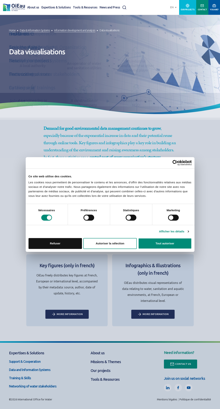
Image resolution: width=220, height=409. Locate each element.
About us (33, 7)
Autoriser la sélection (110, 243)
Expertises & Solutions (56, 7)
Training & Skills (20, 378)
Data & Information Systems (35, 30)
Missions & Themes (106, 362)
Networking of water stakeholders (32, 386)
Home (12, 30)
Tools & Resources (85, 7)
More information (67, 314)
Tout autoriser (164, 243)
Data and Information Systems (29, 370)
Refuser (55, 243)
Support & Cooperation (25, 361)
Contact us (180, 364)
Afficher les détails (171, 231)
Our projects (100, 370)
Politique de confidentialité (195, 399)
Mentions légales (167, 399)
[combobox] (174, 7)
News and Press (110, 7)
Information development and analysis (74, 30)
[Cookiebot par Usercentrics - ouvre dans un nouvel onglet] (175, 163)
